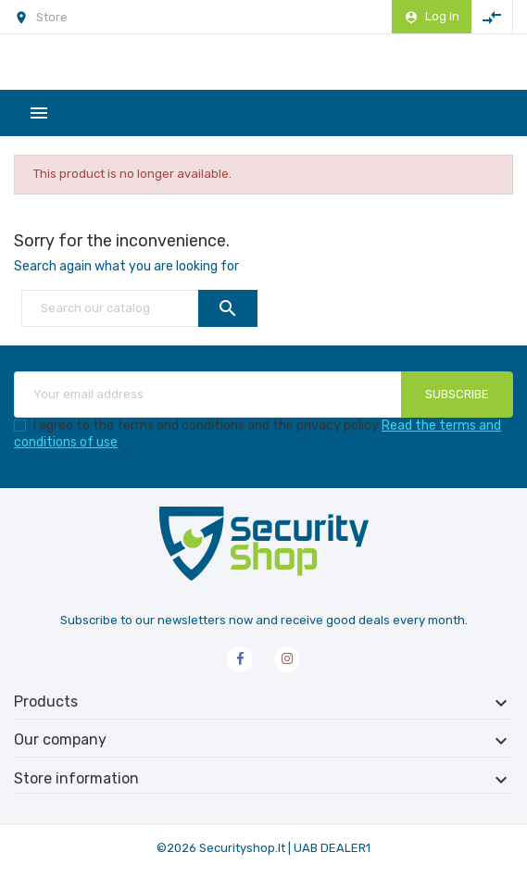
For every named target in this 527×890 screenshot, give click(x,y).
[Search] (139, 308)
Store (52, 17)
